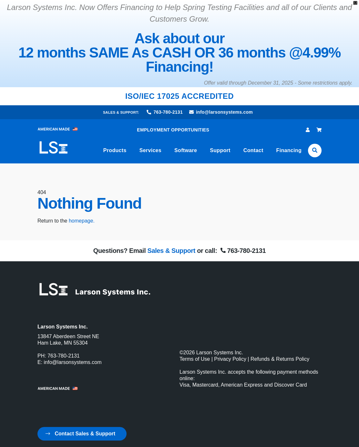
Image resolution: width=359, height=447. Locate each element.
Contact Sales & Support (80, 433)
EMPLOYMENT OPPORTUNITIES (173, 129)
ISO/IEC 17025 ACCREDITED (179, 96)
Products (115, 150)
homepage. (82, 221)
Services (150, 150)
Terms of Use (195, 359)
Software (185, 150)
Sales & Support (171, 250)
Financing (289, 150)
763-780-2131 (165, 112)
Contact (253, 150)
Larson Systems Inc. (219, 352)
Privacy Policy (230, 359)
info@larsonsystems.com (221, 112)
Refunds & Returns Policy (280, 359)
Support (220, 150)
